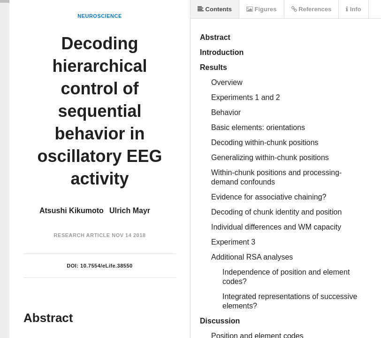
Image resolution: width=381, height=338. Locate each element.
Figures (261, 9)
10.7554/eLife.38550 (106, 266)
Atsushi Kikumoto (71, 211)
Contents (215, 9)
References (311, 9)
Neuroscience (99, 16)
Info (353, 9)
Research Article (82, 235)
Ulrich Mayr (129, 211)
